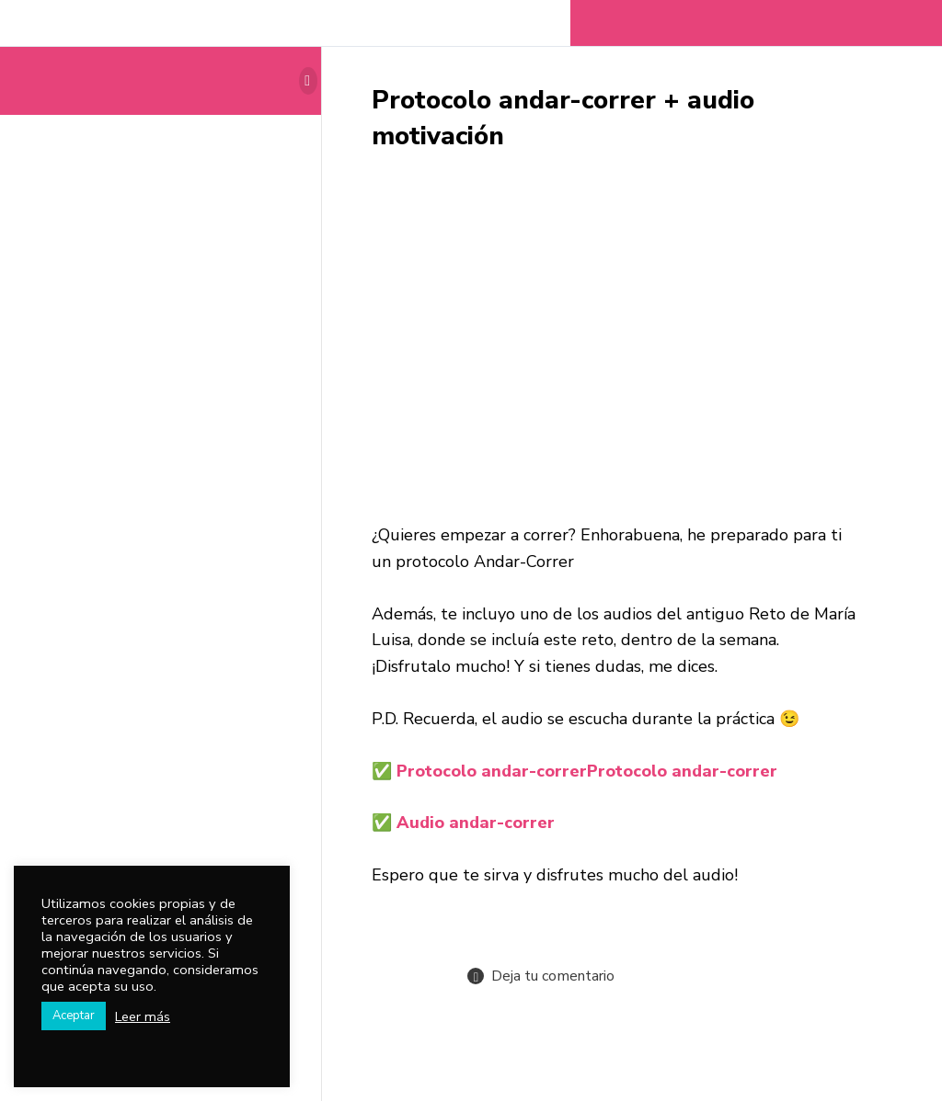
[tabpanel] (615, 529)
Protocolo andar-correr (586, 771)
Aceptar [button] (73, 1015)
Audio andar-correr (475, 823)
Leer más (142, 1016)
